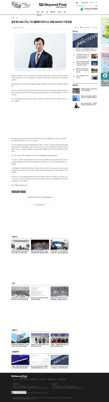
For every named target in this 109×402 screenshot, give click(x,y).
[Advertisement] (14, 118)
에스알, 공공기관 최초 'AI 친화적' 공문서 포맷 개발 (39, 298)
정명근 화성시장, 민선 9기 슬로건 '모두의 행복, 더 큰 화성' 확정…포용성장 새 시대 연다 (20, 252)
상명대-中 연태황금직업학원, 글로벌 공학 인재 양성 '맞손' (59, 345)
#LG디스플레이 (16, 191)
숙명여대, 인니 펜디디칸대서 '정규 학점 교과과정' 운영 (40, 345)
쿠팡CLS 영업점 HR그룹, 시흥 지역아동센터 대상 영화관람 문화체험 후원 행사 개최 (39, 252)
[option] (22, 5)
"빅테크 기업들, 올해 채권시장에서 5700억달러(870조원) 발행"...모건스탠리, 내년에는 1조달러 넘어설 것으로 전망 (19, 367)
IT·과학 (59, 12)
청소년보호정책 (42, 379)
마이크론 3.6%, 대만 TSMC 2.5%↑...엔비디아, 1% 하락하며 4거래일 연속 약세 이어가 (59, 367)
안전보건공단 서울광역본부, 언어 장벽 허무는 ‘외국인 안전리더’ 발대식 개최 (20, 298)
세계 (64, 12)
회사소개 (91, 2)
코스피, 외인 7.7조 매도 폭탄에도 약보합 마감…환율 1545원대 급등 (59, 252)
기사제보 (20, 379)
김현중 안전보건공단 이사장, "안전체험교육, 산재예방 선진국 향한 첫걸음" (59, 298)
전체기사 (39, 15)
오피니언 (75, 85)
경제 (38, 12)
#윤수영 (23, 191)
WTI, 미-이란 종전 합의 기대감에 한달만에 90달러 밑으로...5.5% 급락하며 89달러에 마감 (40, 367)
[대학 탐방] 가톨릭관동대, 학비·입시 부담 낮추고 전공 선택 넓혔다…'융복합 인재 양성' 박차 (20, 345)
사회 (47, 12)
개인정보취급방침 (33, 379)
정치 (42, 12)
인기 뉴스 (75, 31)
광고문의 (96, 2)
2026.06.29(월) (84, 2)
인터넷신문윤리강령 (62, 379)
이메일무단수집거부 (52, 379)
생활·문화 (52, 12)
